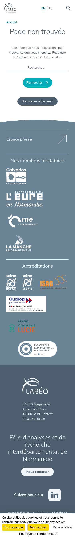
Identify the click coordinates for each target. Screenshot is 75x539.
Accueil (11, 22)
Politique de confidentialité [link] (38, 534)
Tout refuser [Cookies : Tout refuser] (38, 527)
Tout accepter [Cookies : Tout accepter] (13, 527)
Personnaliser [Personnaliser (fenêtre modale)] (63, 527)
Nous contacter (37, 472)
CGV (41, 513)
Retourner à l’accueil (37, 101)
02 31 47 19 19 (33, 419)
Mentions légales (19, 513)
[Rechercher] (37, 83)
